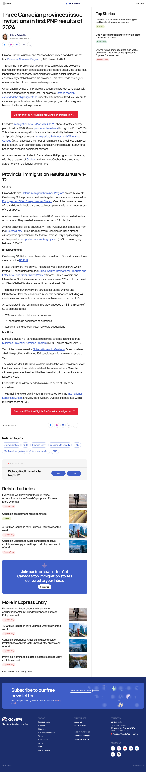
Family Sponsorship (46, 732)
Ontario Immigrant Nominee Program (43, 193)
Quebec (31, 159)
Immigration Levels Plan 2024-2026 (34, 124)
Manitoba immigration (14, 451)
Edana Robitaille (18, 35)
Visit (40, 747)
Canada (7, 518)
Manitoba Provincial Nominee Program (24, 343)
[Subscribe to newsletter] (44, 577)
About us (78, 722)
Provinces (42, 729)
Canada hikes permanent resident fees (24, 513)
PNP (55, 451)
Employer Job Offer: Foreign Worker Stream (27, 201)
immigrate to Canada (60, 445)
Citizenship (101, 42)
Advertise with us (81, 739)
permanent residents (46, 128)
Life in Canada (44, 750)
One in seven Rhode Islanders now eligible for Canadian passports (118, 36)
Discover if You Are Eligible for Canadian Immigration (44, 114)
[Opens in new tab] (113, 748)
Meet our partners (82, 736)
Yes (58, 473)
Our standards (80, 725)
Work (40, 736)
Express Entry (14, 231)
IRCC (76, 445)
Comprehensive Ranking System (38, 239)
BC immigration (11, 445)
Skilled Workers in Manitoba (48, 349)
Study (40, 743)
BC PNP (23, 260)
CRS (25, 445)
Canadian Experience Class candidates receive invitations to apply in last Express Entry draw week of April (31, 544)
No (74, 473)
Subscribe (139, 3)
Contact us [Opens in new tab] (116, 722)
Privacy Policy (138, 765)
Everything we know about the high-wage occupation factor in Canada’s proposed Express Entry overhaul (29, 498)
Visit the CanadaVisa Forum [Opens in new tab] (124, 734)
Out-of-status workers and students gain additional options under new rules (116, 21)
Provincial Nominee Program (23, 59)
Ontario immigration (38, 451)
